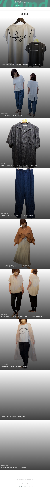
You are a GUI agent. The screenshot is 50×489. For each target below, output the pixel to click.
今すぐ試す (17, 5)
